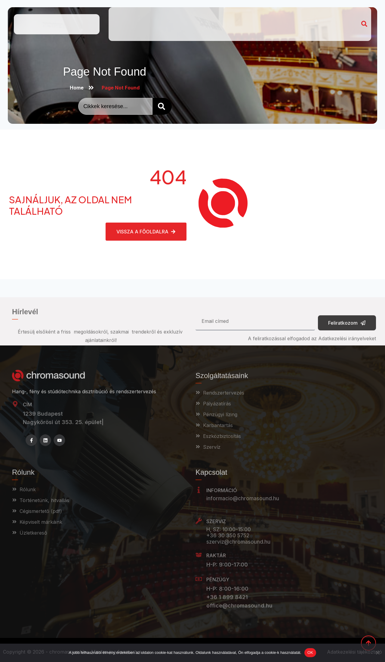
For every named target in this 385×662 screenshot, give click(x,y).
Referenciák (238, 15)
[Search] (162, 106)
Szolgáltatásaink (195, 15)
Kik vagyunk (152, 15)
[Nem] (377, 653)
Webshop (126, 29)
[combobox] (115, 106)
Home (122, 15)
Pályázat (328, 15)
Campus (156, 29)
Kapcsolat (300, 15)
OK (310, 652)
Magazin (271, 15)
